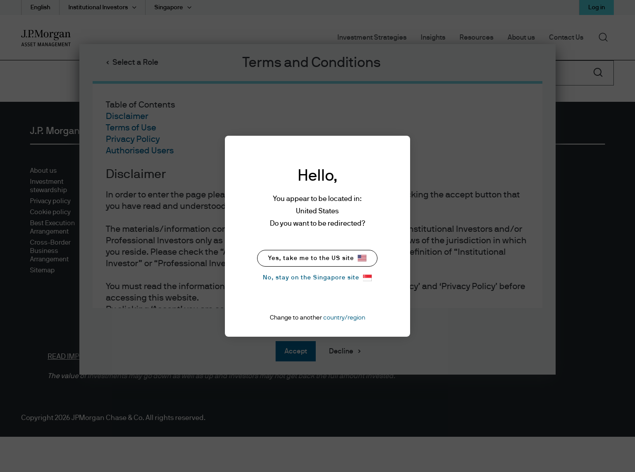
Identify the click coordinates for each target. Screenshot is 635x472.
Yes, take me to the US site (317, 258)
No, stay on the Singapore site (317, 278)
